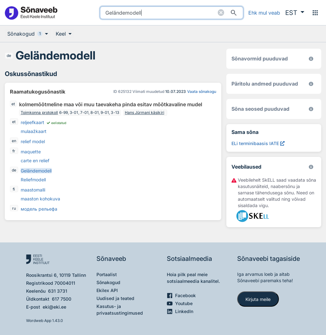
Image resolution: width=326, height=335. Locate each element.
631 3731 (57, 291)
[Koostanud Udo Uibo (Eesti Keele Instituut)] (311, 84)
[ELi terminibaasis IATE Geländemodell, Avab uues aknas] (258, 143)
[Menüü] (315, 12)
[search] (171, 12)
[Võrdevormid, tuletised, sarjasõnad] (311, 109)
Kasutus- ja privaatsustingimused (119, 310)
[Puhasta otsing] (221, 13)
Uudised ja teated (115, 298)
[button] (294, 13)
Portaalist (106, 274)
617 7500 (61, 299)
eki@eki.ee (54, 307)
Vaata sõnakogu (201, 91)
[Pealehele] (30, 12)
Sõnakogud (108, 282)
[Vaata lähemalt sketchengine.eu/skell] (311, 167)
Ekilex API (107, 290)
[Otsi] (233, 13)
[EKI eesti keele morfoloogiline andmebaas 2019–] (311, 59)
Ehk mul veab (264, 13)
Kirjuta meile (258, 299)
